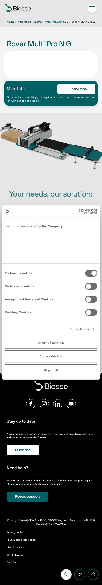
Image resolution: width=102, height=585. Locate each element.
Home (11, 21)
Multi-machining (55, 21)
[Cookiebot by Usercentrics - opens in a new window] (78, 211)
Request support (27, 496)
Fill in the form (76, 89)
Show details (79, 329)
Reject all (51, 370)
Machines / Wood (30, 21)
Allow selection (51, 356)
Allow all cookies (51, 342)
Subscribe (23, 450)
